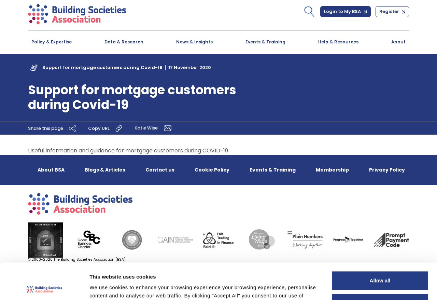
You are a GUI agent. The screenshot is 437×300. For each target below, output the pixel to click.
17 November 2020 (189, 67)
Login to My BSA (345, 11)
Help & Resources (338, 42)
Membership (332, 169)
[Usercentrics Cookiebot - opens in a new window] (44, 287)
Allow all (380, 244)
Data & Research (123, 42)
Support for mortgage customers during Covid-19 (102, 67)
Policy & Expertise (51, 42)
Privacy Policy (387, 169)
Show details (105, 286)
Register (392, 11)
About (398, 42)
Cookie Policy (212, 169)
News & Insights (194, 42)
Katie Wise (154, 128)
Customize (380, 267)
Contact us (159, 169)
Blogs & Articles (105, 169)
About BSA (51, 169)
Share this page (53, 128)
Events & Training (265, 42)
